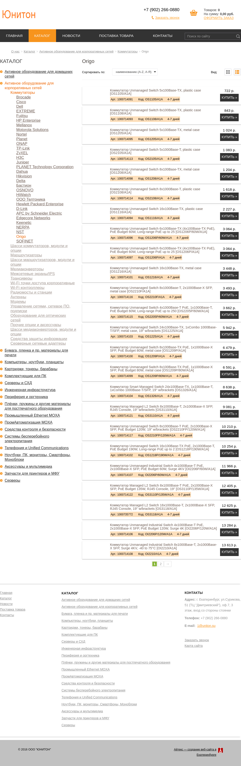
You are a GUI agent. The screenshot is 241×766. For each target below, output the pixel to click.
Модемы (18, 301)
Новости (71, 36)
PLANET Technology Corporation (45, 167)
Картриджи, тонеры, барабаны (31, 369)
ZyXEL (22, 153)
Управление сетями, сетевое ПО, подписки (40, 308)
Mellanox (24, 125)
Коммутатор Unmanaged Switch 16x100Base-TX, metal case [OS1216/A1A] (156, 269)
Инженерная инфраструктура (30, 390)
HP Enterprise (28, 120)
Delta (20, 181)
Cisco (21, 102)
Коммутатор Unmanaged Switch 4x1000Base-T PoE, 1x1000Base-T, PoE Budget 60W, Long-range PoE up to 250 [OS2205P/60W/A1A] (161, 309)
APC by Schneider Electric (39, 213)
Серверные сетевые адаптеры (38, 343)
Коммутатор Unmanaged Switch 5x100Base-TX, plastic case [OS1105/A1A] (155, 91)
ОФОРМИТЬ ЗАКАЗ (219, 18)
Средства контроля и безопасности (35, 429)
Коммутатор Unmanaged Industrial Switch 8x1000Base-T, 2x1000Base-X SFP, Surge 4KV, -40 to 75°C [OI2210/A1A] (163, 546)
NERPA (22, 227)
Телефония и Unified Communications (37, 448)
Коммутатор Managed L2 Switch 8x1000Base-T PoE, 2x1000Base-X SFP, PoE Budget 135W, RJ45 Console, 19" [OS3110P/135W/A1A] (161, 487)
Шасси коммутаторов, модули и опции (38, 248)
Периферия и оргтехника (26, 397)
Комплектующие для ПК (25, 376)
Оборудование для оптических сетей (38, 317)
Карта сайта (193, 646)
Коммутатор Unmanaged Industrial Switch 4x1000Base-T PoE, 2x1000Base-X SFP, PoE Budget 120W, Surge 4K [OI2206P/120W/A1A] (163, 526)
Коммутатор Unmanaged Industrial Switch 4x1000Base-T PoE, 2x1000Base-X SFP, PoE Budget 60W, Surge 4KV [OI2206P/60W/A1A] (162, 467)
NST (20, 232)
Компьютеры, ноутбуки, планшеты (34, 362)
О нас (15, 51)
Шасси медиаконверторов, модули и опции (43, 331)
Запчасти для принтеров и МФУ (32, 473)
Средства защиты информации (38, 339)
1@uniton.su (206, 626)
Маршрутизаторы (26, 255)
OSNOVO (24, 190)
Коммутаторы (128, 51)
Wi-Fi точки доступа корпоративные (42, 283)
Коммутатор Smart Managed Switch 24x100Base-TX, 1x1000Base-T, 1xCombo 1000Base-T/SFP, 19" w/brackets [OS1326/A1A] (161, 388)
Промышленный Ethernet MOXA (32, 415)
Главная (14, 36)
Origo (21, 236)
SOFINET (24, 241)
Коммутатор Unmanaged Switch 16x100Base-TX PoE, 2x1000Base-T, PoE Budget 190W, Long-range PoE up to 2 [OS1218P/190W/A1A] (162, 447)
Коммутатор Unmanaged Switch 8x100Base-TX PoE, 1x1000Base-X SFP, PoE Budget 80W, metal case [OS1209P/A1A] (161, 348)
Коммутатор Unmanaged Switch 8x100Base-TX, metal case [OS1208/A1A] (155, 170)
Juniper (22, 162)
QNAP (21, 143)
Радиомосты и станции (31, 292)
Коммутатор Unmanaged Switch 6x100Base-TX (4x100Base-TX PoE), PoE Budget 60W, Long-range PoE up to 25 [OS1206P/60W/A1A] (162, 230)
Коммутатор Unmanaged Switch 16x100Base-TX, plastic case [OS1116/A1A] (156, 210)
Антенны (18, 297)
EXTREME (25, 111)
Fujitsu (22, 116)
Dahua (22, 171)
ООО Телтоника (30, 199)
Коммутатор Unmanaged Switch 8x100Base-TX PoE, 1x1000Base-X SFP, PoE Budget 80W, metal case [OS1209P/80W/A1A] (161, 368)
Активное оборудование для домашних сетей (39, 74)
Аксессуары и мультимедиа (28, 466)
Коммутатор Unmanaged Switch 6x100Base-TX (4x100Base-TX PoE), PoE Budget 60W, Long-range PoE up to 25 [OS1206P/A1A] (162, 249)
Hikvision (24, 176)
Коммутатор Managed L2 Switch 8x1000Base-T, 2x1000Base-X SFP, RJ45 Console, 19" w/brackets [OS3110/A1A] (161, 408)
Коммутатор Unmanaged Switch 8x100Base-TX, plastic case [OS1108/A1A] (155, 111)
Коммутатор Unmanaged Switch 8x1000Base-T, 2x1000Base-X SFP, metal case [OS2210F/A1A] (161, 289)
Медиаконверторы (27, 269)
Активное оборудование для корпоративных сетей (76, 51)
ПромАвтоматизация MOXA (29, 422)
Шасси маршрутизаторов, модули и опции (42, 262)
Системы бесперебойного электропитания (27, 438)
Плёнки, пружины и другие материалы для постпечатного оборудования (38, 406)
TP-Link (23, 148)
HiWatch (23, 195)
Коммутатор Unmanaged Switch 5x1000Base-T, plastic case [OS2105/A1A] (155, 151)
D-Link (21, 208)
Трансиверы (21, 278)
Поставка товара (116, 36)
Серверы (12, 480)
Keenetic (23, 222)
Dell (19, 106)
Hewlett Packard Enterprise (40, 204)
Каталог (42, 36)
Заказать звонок (167, 18)
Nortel (21, 134)
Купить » (229, 97)
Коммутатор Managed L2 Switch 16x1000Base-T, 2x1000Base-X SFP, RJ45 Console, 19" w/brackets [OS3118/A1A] (162, 506)
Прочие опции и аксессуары (35, 325)
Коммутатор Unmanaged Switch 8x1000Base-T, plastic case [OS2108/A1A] (155, 190)
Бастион (23, 185)
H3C (20, 157)
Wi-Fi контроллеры (27, 287)
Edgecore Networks (33, 218)
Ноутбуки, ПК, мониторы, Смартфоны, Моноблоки (38, 457)
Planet (21, 139)
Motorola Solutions (32, 130)
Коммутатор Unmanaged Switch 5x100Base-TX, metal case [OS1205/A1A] (155, 131)
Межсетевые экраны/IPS (32, 274)
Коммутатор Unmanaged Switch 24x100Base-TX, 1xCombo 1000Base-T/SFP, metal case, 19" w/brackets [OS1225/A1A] (163, 328)
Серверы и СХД (18, 383)
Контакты (163, 36)
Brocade (23, 97)
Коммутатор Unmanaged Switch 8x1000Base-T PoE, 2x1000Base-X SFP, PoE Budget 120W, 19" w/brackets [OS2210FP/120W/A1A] (161, 427)
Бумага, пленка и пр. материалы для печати (36, 352)
